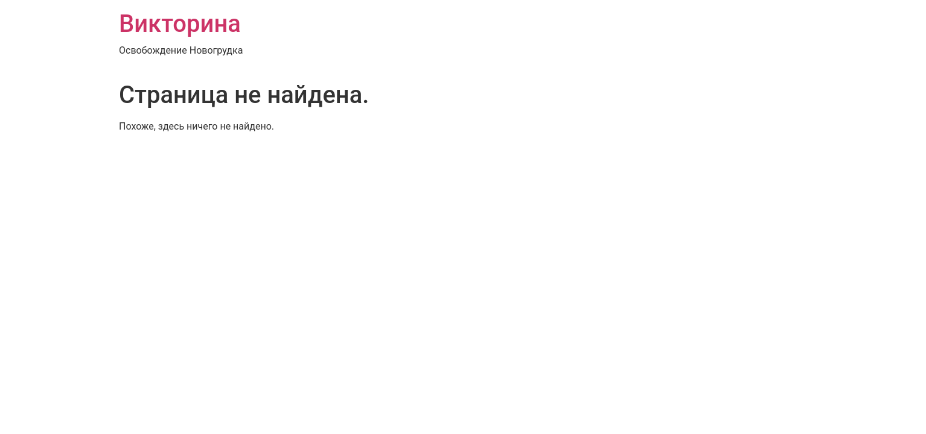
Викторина (180, 24)
